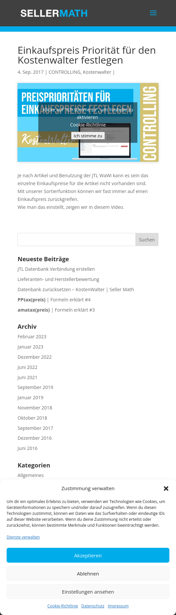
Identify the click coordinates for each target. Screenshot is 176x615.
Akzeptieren (88, 555)
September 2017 (35, 428)
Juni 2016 (27, 448)
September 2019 (35, 387)
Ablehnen (88, 573)
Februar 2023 (32, 336)
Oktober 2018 (32, 418)
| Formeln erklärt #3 (56, 310)
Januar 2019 (30, 397)
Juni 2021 (27, 377)
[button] (166, 488)
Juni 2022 (27, 367)
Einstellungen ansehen (88, 591)
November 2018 (35, 408)
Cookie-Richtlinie (62, 606)
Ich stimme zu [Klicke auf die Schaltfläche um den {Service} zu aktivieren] (88, 135)
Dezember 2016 (35, 438)
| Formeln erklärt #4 (54, 299)
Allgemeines (31, 475)
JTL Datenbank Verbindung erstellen (56, 269)
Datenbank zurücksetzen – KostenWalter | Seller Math (76, 289)
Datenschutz (92, 606)
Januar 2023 (30, 347)
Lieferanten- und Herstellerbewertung (58, 279)
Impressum (118, 606)
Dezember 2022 (35, 357)
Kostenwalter (97, 72)
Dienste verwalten (23, 537)
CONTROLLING (65, 72)
